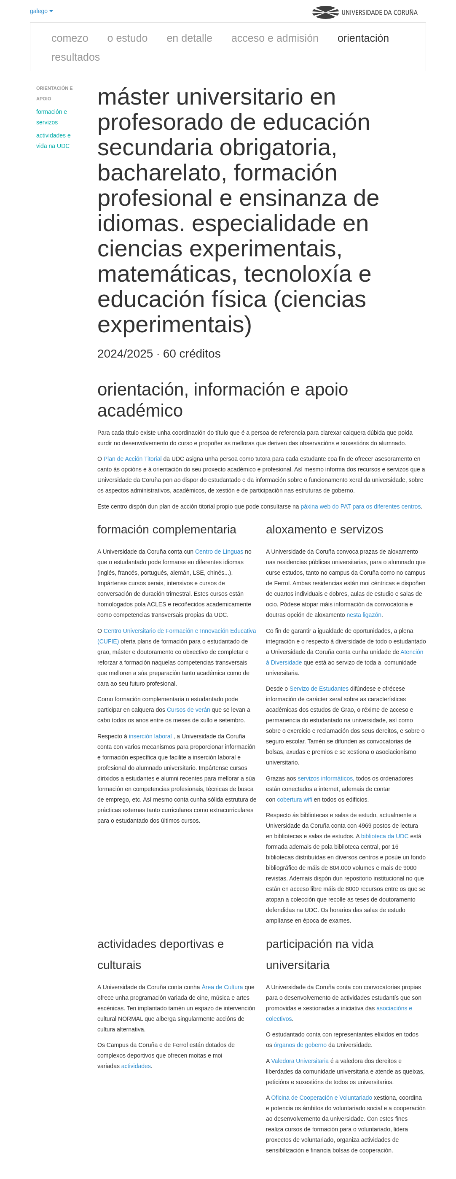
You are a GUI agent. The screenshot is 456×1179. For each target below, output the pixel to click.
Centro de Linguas (219, 551)
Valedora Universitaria (300, 1061)
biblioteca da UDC (385, 836)
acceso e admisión (275, 38)
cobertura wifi (294, 799)
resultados (75, 57)
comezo (70, 38)
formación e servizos (51, 117)
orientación (363, 38)
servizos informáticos (325, 778)
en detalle (189, 38)
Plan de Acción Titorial (133, 458)
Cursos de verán (188, 709)
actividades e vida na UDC (53, 140)
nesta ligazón (363, 614)
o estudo (127, 38)
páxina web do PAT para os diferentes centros (361, 506)
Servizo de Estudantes (319, 688)
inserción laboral (151, 736)
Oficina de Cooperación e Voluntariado (321, 1097)
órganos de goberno (300, 1045)
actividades (136, 1066)
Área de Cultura (222, 987)
